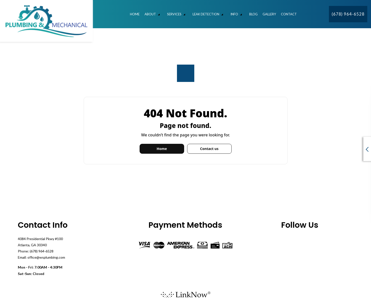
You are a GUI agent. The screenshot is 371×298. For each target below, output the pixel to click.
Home (135, 14)
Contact (289, 14)
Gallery (269, 14)
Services (174, 14)
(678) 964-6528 (348, 14)
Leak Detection (206, 14)
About (150, 14)
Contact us (209, 148)
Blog (253, 14)
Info (234, 14)
